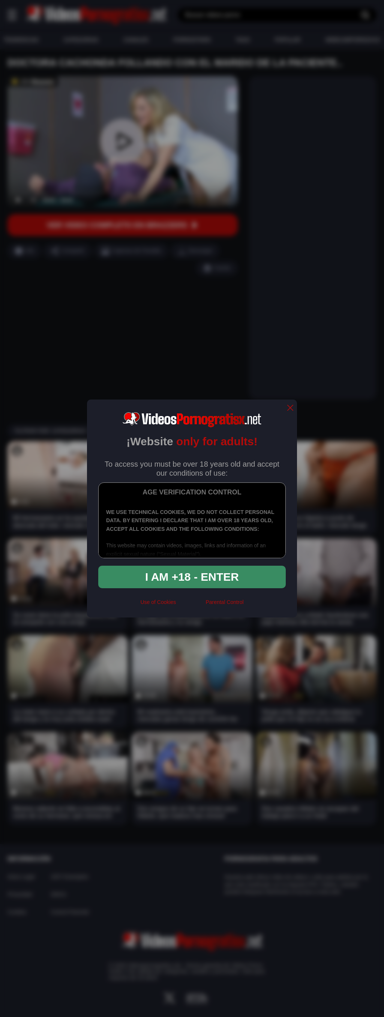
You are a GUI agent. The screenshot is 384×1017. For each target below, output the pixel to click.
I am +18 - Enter (192, 577)
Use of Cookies (158, 602)
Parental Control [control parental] (224, 602)
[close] (290, 408)
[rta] (191, 605)
